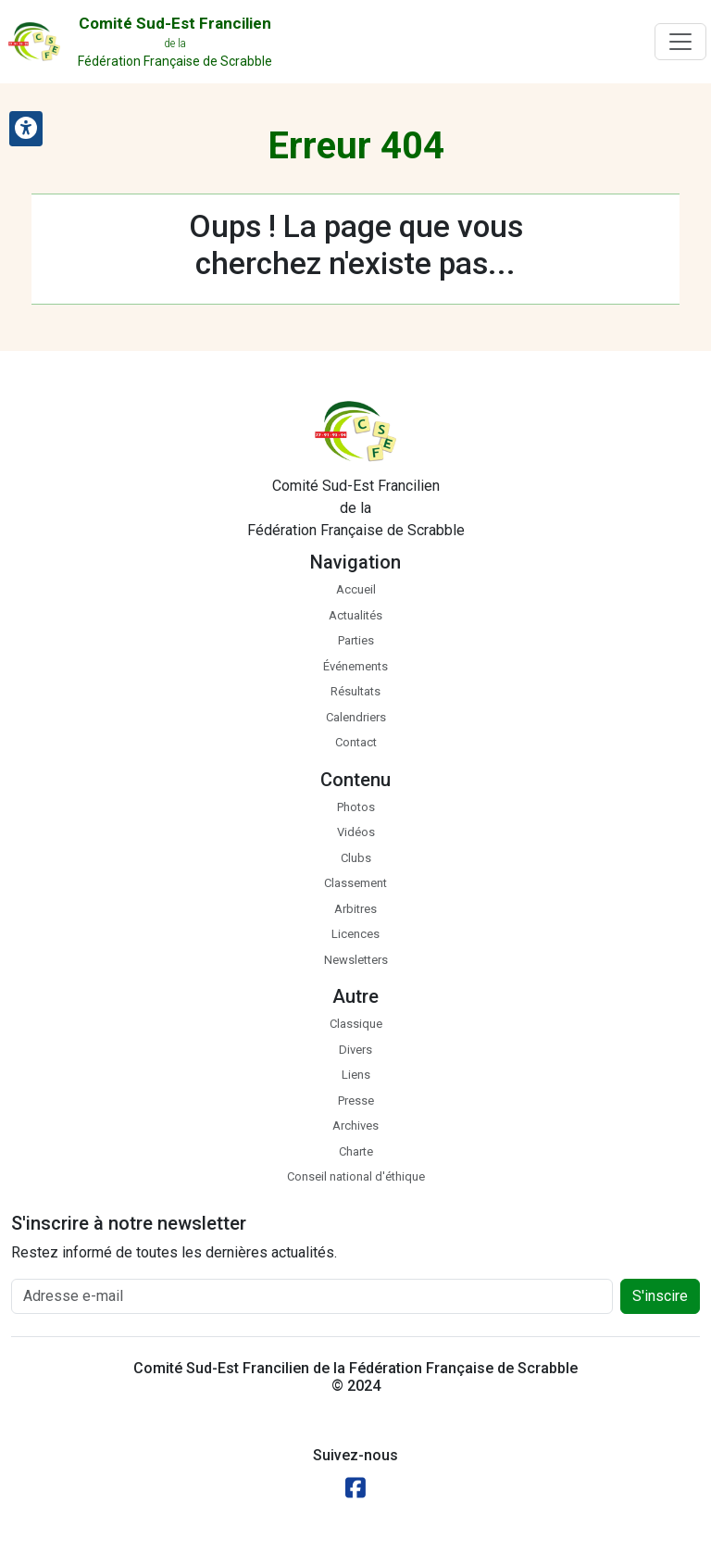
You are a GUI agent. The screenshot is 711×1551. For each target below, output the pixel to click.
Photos (356, 807)
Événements (355, 666)
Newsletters (356, 960)
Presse (356, 1100)
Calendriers (356, 717)
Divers (355, 1050)
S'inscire (660, 1296)
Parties (356, 640)
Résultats (355, 691)
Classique (356, 1024)
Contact (356, 742)
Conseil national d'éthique (356, 1176)
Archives (355, 1125)
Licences (355, 934)
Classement (355, 883)
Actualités (355, 615)
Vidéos (356, 832)
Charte (356, 1151)
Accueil (356, 589)
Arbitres (355, 909)
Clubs (356, 858)
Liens (356, 1075)
